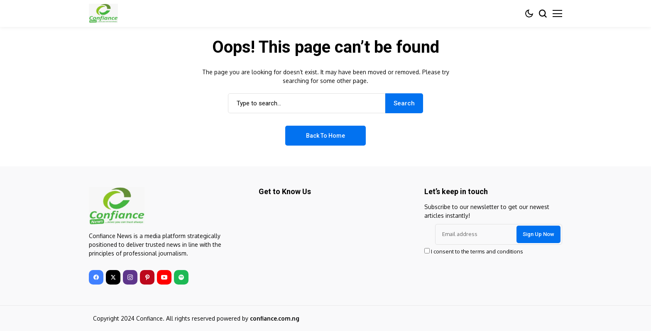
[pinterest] (147, 277)
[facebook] (96, 277)
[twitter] (113, 277)
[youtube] (164, 277)
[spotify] (181, 277)
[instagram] (130, 277)
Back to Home (325, 135)
